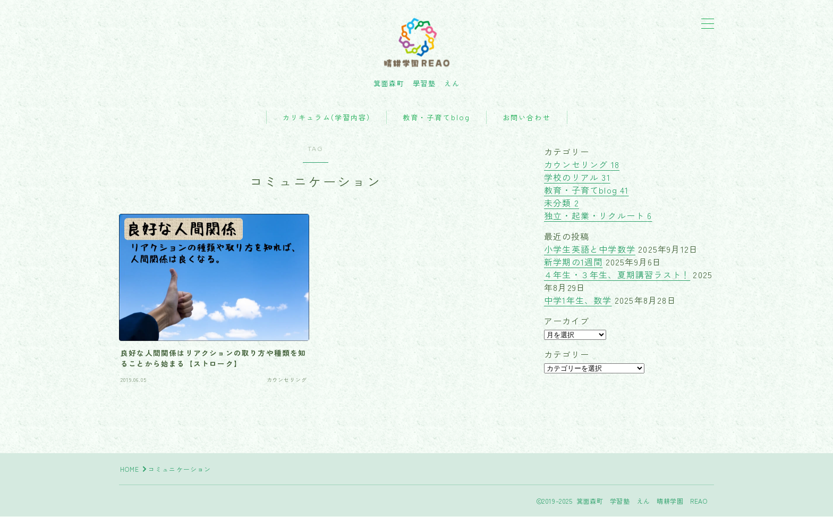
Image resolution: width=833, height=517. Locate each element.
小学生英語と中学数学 (589, 249)
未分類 (561, 203)
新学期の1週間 (573, 262)
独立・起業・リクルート (598, 216)
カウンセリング (581, 165)
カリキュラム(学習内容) (326, 118)
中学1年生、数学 (578, 300)
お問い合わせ (527, 118)
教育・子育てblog (436, 118)
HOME (130, 469)
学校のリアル (577, 177)
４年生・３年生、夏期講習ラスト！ (617, 275)
